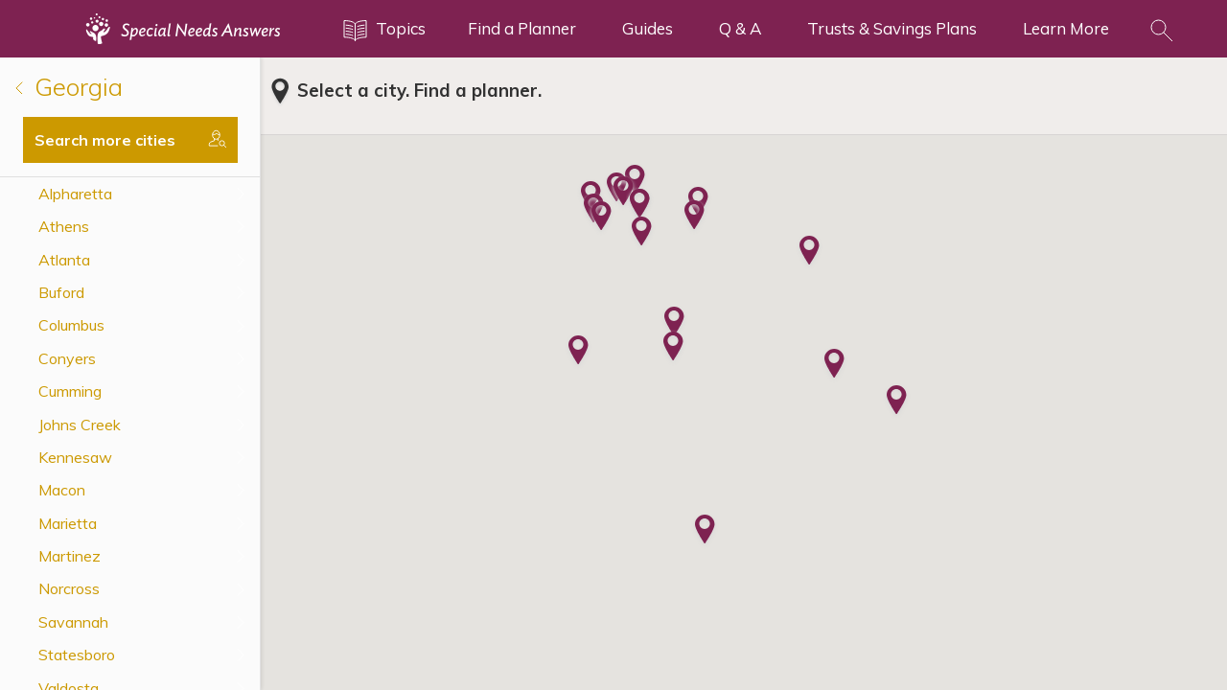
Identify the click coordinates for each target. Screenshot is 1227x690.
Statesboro (76, 654)
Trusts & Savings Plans (892, 28)
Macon (61, 489)
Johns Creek (79, 424)
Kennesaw (75, 457)
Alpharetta (75, 193)
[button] (601, 217)
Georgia (69, 87)
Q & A (740, 28)
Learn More (1066, 28)
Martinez (69, 555)
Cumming (70, 391)
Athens (63, 226)
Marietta (67, 523)
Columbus (71, 324)
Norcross (69, 588)
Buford (61, 292)
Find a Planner (522, 28)
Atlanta (64, 259)
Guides (647, 28)
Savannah (73, 622)
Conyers (67, 358)
